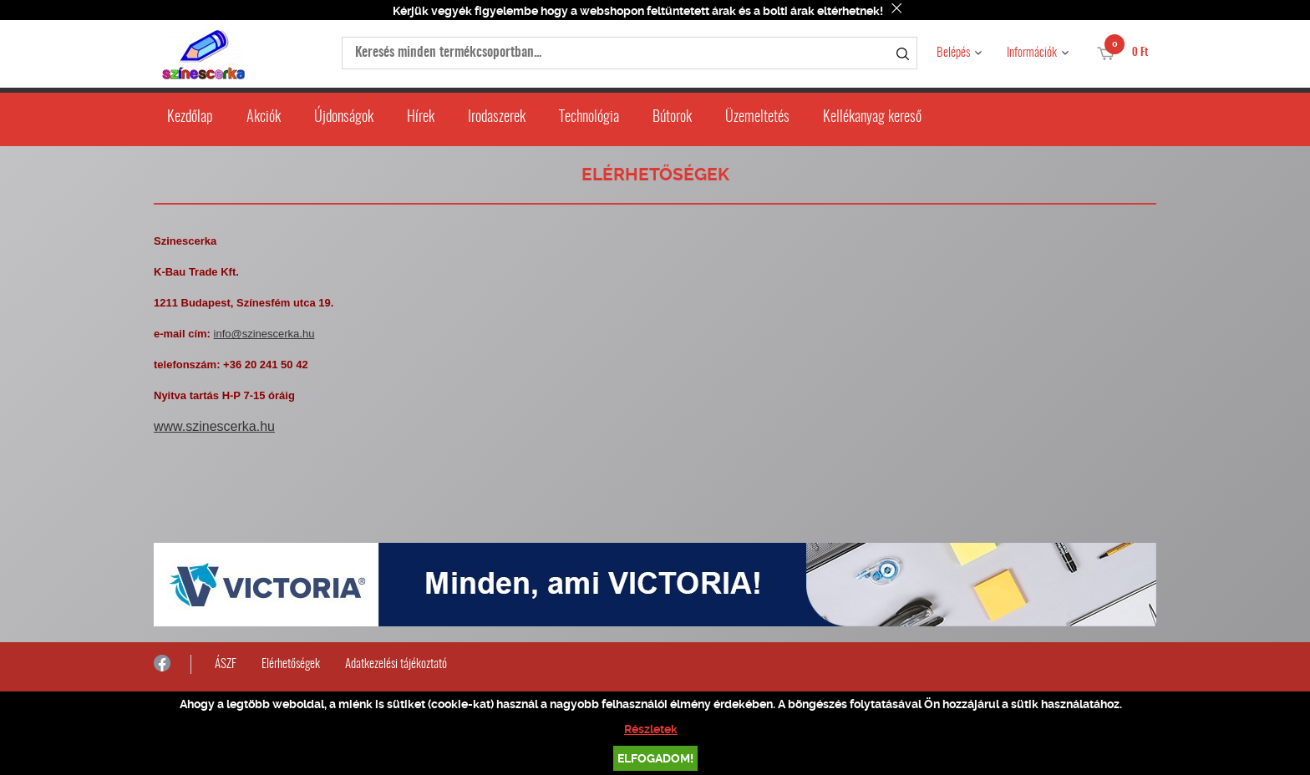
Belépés (953, 53)
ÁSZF (225, 664)
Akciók (263, 117)
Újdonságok (343, 117)
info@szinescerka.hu (264, 333)
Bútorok (672, 117)
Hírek (420, 117)
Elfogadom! (655, 758)
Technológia (589, 117)
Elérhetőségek (290, 664)
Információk (1032, 53)
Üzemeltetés (757, 117)
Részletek (651, 729)
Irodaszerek (497, 117)
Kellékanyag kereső (872, 117)
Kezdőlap (190, 117)
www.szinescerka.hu (214, 426)
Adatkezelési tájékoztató (396, 664)
